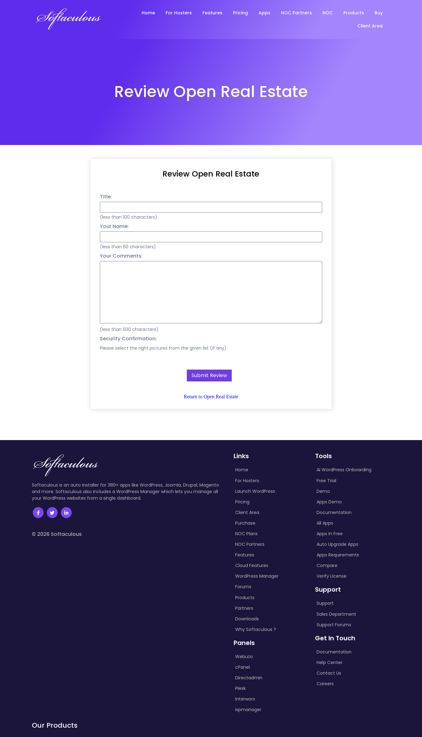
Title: (106, 196)
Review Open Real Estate (210, 173)
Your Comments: (121, 255)
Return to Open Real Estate (211, 396)
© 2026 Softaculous (57, 534)
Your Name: (114, 226)
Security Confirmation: (128, 338)
